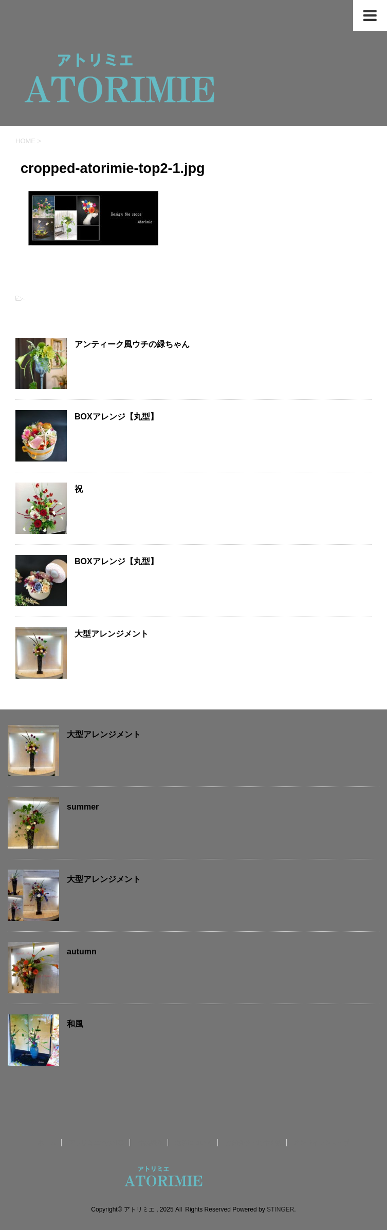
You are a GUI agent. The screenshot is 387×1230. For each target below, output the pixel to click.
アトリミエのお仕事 (96, 1142)
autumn (82, 951)
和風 (75, 1024)
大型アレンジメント (112, 633)
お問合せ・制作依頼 (253, 1142)
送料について (193, 1142)
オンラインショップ (321, 1142)
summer (83, 806)
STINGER (280, 1209)
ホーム (47, 1142)
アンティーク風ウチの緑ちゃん (132, 344)
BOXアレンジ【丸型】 (116, 416)
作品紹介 (150, 1142)
